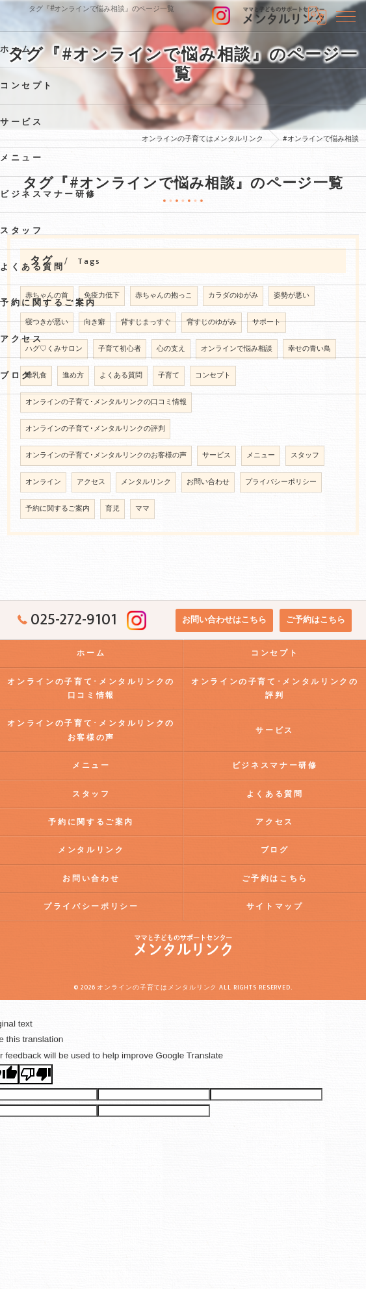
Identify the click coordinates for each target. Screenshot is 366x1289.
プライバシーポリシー (281, 482)
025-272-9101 (67, 620)
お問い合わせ (208, 482)
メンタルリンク (146, 482)
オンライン (43, 482)
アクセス (91, 482)
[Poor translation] (36, 1074)
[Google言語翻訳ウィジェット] (317, 15)
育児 (112, 509)
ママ (142, 509)
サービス (216, 455)
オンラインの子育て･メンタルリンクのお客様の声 (106, 455)
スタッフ (305, 455)
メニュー (260, 455)
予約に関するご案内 (57, 509)
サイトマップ (275, 906)
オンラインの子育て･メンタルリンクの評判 (95, 429)
